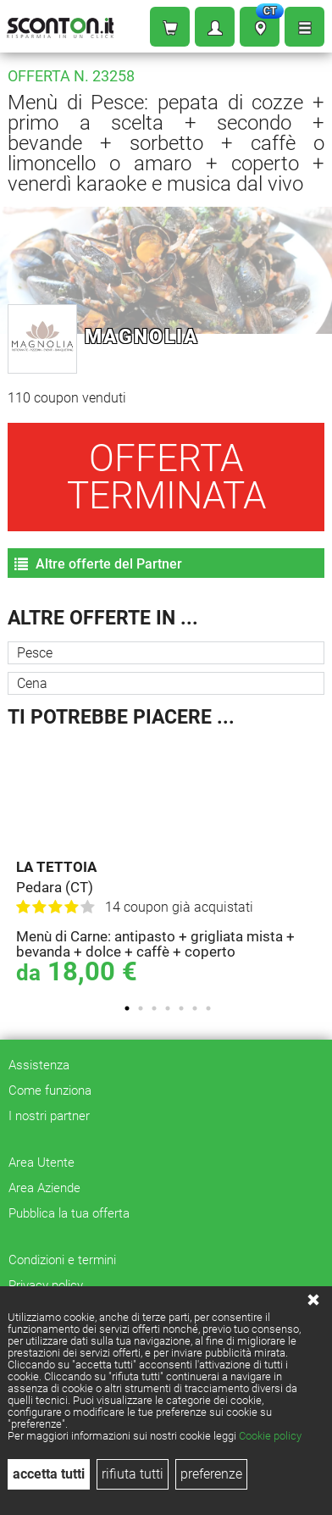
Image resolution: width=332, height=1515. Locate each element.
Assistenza (38, 1065)
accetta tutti (49, 1474)
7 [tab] (208, 1008)
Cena (32, 683)
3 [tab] (154, 1008)
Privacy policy (45, 1285)
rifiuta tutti (132, 1474)
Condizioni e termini (62, 1260)
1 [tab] (127, 1008)
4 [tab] (167, 1008)
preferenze (211, 1474)
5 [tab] (181, 1008)
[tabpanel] (170, 865)
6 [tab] (194, 1008)
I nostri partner (49, 1116)
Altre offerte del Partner (98, 563)
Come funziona (49, 1090)
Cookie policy (270, 1435)
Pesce (35, 653)
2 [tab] (140, 1008)
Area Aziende (44, 1188)
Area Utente (41, 1162)
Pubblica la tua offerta (69, 1213)
